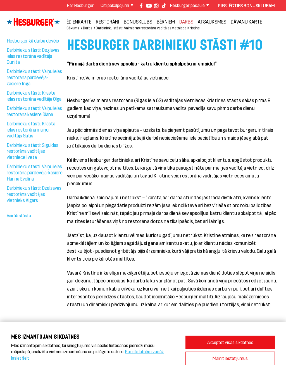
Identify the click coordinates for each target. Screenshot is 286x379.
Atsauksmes (212, 21)
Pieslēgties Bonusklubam (246, 5)
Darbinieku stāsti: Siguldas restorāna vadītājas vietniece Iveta (32, 151)
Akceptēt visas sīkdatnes (230, 342)
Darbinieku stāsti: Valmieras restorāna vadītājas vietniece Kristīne (148, 27)
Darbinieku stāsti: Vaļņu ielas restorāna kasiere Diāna (34, 111)
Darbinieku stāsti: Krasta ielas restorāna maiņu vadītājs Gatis (31, 130)
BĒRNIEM (166, 21)
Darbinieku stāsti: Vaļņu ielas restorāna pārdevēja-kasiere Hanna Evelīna (35, 172)
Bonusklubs (138, 21)
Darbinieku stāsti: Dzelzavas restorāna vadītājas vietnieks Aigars (34, 194)
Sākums (72, 27)
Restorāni (107, 21)
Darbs (186, 21)
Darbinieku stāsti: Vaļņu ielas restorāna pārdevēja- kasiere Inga (34, 77)
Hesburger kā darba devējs (33, 40)
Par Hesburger (80, 5)
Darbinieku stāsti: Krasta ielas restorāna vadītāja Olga (34, 96)
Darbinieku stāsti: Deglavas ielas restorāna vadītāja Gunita (33, 56)
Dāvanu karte (246, 21)
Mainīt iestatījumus (230, 358)
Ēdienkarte (78, 21)
